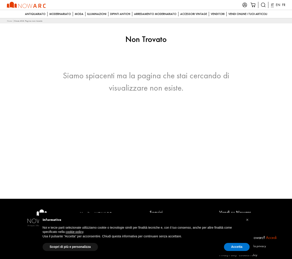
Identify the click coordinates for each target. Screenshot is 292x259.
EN (278, 5)
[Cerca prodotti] (263, 5)
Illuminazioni (96, 14)
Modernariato (60, 14)
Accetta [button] (236, 247)
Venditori (218, 14)
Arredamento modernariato (155, 14)
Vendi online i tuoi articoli (247, 14)
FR (283, 5)
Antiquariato (35, 14)
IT (272, 5)
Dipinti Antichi (120, 14)
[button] (247, 219)
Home (9, 20)
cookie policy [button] (74, 232)
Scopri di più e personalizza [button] (70, 247)
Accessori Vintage (193, 14)
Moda (79, 14)
